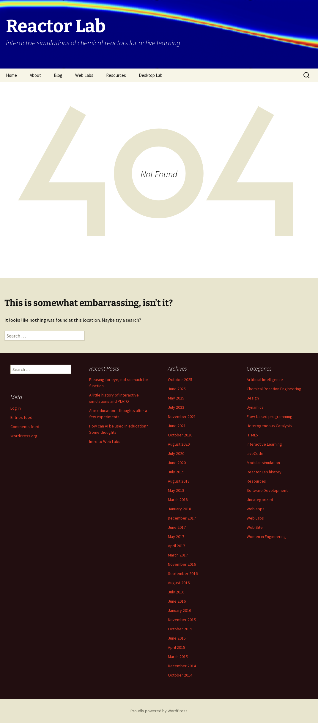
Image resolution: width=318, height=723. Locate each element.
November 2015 (182, 619)
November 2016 (182, 564)
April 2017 (176, 545)
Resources (116, 75)
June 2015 (177, 638)
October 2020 (180, 435)
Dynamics (255, 407)
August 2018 (179, 481)
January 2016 (179, 610)
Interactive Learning (264, 444)
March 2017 (178, 555)
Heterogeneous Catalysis (269, 425)
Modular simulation (263, 462)
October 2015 (180, 629)
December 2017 (182, 518)
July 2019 (176, 472)
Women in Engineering (266, 536)
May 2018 (176, 490)
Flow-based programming (269, 416)
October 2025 (180, 379)
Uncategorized (260, 499)
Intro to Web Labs (104, 441)
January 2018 (179, 508)
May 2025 (176, 398)
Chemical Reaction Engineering (274, 388)
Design (253, 398)
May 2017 (176, 536)
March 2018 (178, 499)
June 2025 (177, 388)
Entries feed (21, 417)
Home (11, 75)
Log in (15, 408)
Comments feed (24, 426)
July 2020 (176, 453)
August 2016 (179, 582)
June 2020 (177, 462)
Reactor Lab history (264, 472)
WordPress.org (23, 436)
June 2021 (177, 425)
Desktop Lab (151, 75)
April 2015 (176, 647)
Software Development (267, 490)
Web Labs (84, 75)
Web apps (256, 508)
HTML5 (252, 435)
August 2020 (179, 444)
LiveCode (255, 453)
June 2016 (177, 601)
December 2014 (182, 665)
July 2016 (176, 592)
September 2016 (183, 573)
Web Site (255, 527)
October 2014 (180, 675)
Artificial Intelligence (265, 379)
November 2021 (182, 416)
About (35, 75)
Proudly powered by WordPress (159, 710)
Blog (58, 75)
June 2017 (177, 527)
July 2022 (176, 407)
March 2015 (178, 656)
